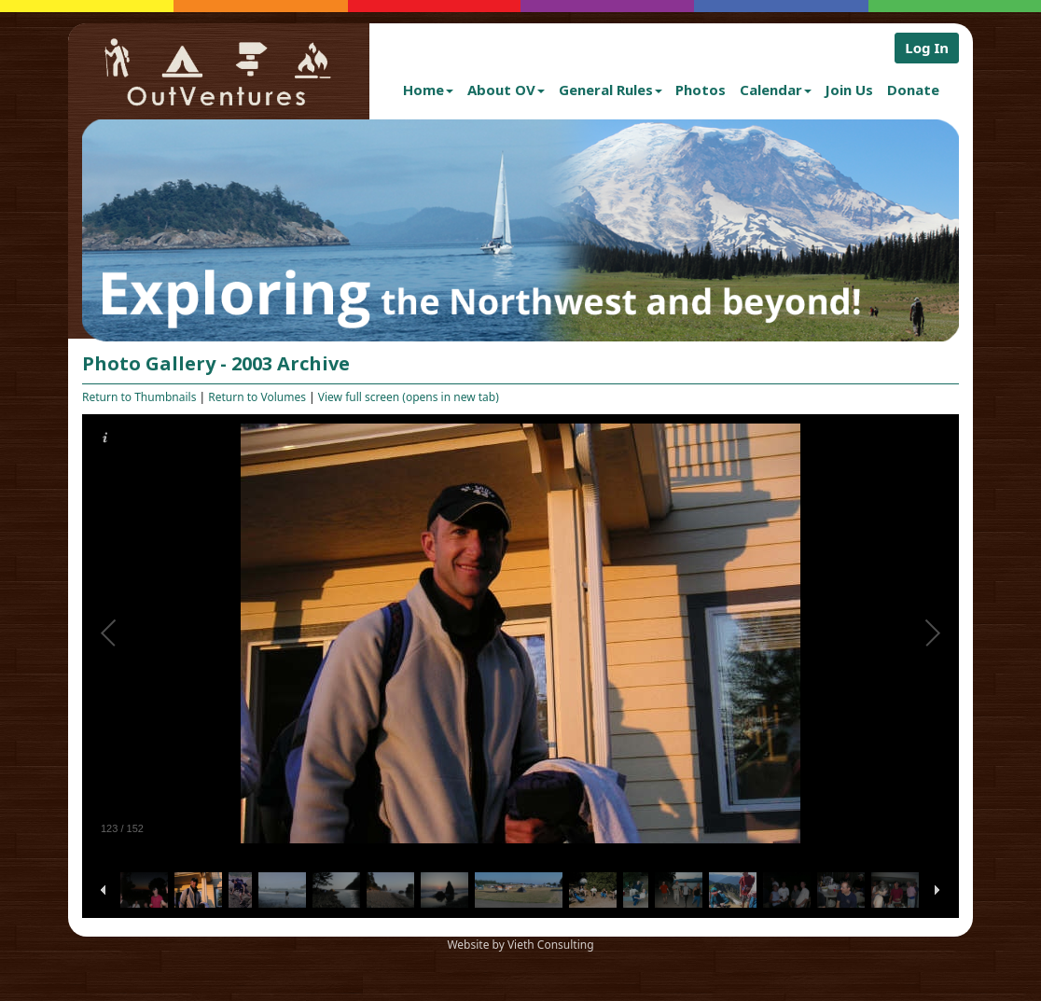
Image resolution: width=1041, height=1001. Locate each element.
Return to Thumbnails (139, 397)
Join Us (849, 89)
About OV (506, 89)
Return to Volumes (257, 397)
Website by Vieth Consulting (520, 944)
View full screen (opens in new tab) (408, 397)
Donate (913, 89)
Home (428, 89)
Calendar (776, 89)
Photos (700, 89)
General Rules (610, 89)
